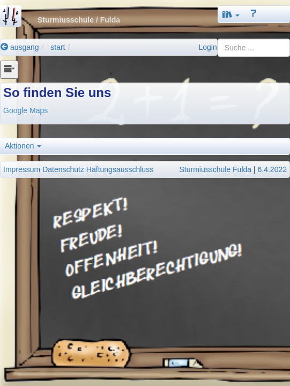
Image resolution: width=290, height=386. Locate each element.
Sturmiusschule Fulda (215, 169)
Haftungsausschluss (119, 169)
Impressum (21, 169)
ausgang (20, 47)
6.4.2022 (272, 169)
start (57, 47)
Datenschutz (63, 169)
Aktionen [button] (23, 146)
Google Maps (25, 110)
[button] (231, 14)
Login (207, 47)
